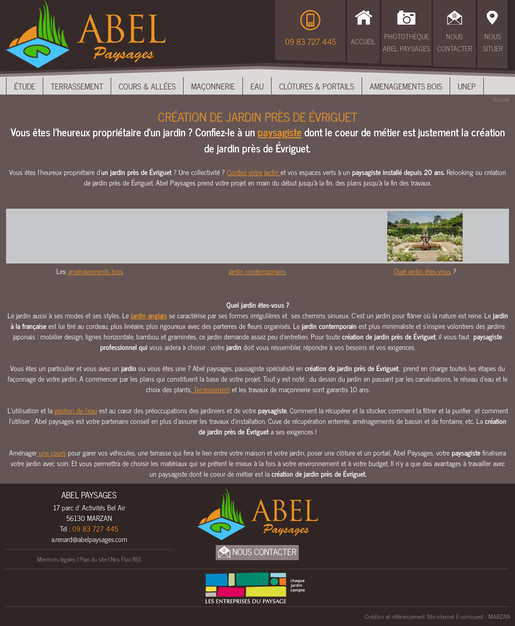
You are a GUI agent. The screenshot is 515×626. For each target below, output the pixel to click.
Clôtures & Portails (316, 86)
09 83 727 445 (310, 41)
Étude (24, 86)
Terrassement (77, 86)
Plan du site (93, 559)
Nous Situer (492, 42)
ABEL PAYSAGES (89, 495)
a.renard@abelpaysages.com (89, 539)
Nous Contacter (454, 42)
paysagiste (280, 131)
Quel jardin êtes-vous (422, 271)
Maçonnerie (213, 86)
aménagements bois (94, 271)
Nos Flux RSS (126, 559)
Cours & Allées (147, 86)
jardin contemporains (257, 271)
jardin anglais (149, 315)
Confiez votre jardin (254, 171)
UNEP (467, 86)
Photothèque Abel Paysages (406, 42)
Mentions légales (56, 559)
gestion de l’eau (75, 410)
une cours (51, 452)
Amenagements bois (406, 86)
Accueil (363, 41)
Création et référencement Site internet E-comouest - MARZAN (437, 616)
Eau (257, 86)
